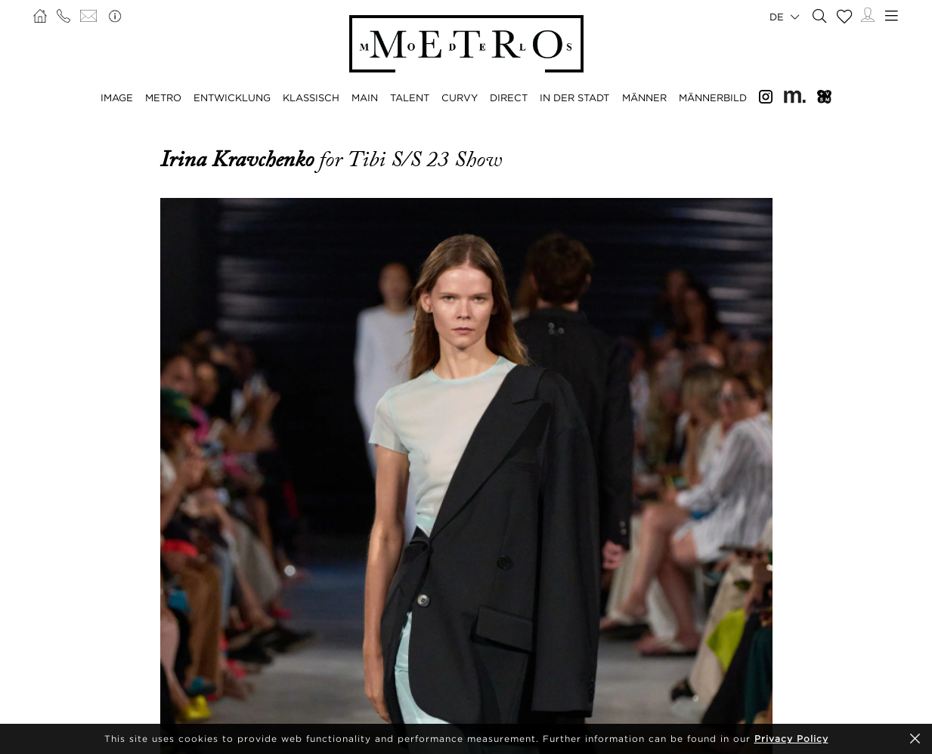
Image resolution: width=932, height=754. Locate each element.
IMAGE (117, 97)
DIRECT (509, 97)
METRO (163, 97)
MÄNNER (644, 97)
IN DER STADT (574, 97)
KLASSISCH (311, 97)
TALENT (409, 97)
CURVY (459, 97)
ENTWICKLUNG (232, 97)
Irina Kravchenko (239, 159)
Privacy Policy (791, 738)
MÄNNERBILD (713, 97)
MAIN (364, 97)
